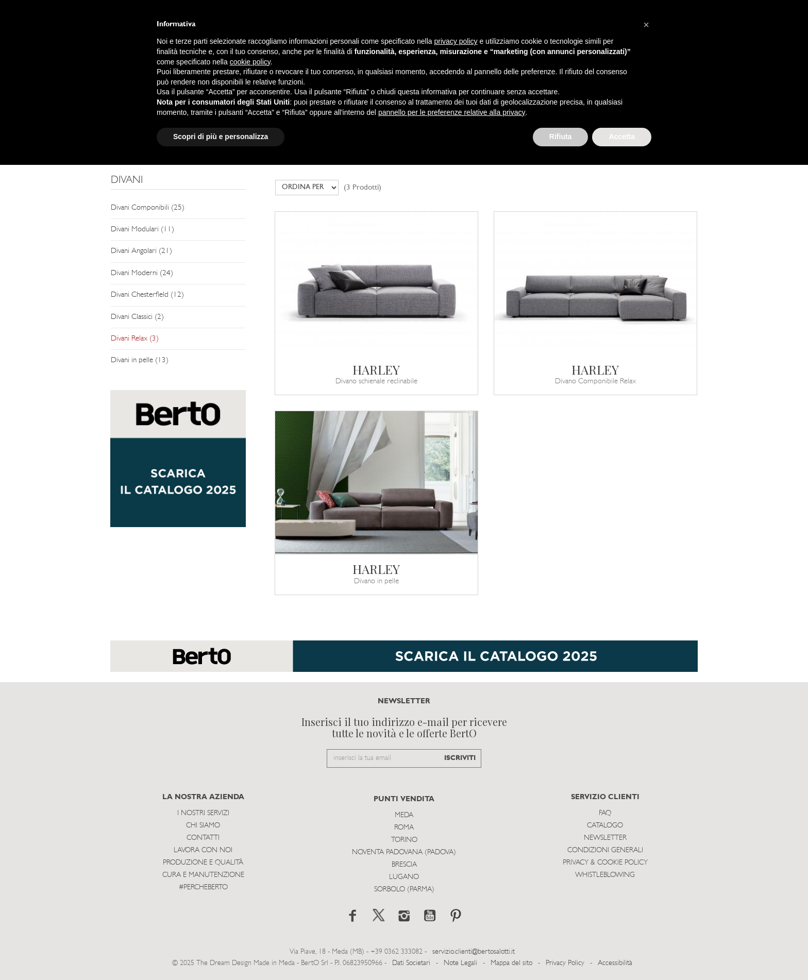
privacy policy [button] (456, 41)
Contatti (203, 838)
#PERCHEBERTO (203, 887)
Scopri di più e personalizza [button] (220, 136)
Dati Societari (411, 963)
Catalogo (605, 826)
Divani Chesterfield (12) (147, 295)
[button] (646, 24)
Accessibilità (615, 963)
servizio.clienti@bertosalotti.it (473, 952)
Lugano (404, 877)
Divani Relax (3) (135, 339)
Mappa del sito (511, 963)
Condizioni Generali (605, 850)
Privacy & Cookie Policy (605, 863)
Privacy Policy (565, 963)
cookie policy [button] (250, 62)
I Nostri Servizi (203, 813)
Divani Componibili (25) (147, 208)
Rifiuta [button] (560, 136)
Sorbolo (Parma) (404, 889)
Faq (605, 813)
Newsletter (605, 838)
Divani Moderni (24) (142, 273)
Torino (404, 840)
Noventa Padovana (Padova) (404, 852)
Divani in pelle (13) (140, 360)
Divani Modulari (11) (142, 229)
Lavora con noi (203, 850)
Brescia (404, 865)
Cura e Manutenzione (203, 875)
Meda (404, 815)
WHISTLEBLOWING (605, 875)
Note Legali (460, 963)
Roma (404, 828)
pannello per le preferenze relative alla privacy (452, 112)
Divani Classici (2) (137, 317)
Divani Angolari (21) (141, 251)
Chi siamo (203, 826)
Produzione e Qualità (203, 863)
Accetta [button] (622, 136)
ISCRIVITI (460, 758)
